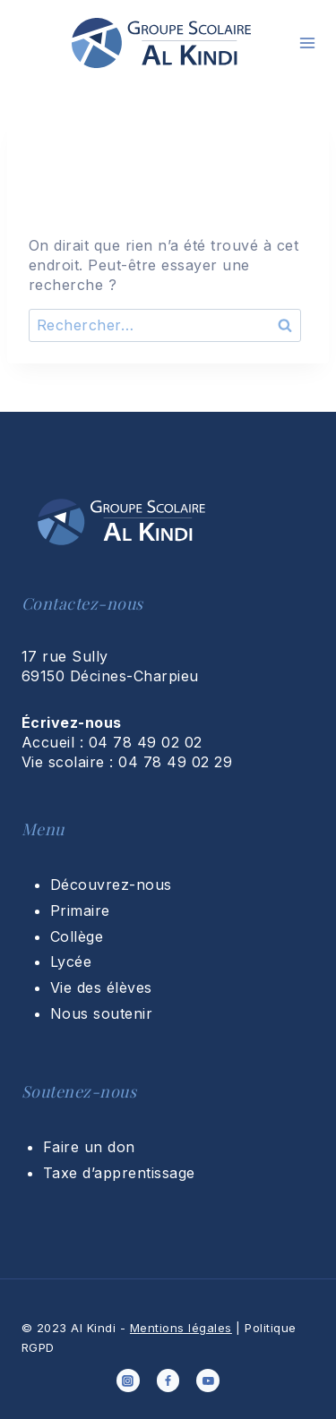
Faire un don (89, 1147)
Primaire (80, 910)
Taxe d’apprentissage (119, 1173)
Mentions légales (181, 1328)
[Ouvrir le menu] (307, 43)
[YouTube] (208, 1380)
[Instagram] (128, 1380)
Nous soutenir (101, 1013)
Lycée (70, 961)
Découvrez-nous (111, 884)
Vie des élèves (101, 987)
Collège (76, 936)
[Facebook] (168, 1380)
